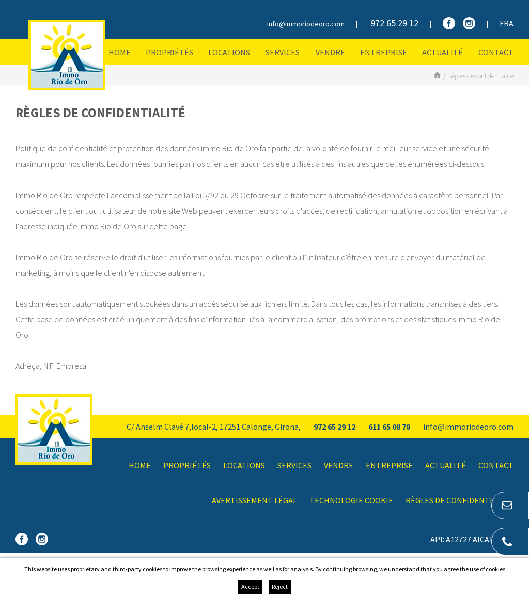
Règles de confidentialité (481, 76)
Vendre (330, 52)
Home (119, 52)
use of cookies (487, 569)
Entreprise (383, 52)
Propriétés (169, 52)
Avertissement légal (254, 500)
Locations (229, 52)
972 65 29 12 (394, 23)
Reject (280, 586)
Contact (496, 52)
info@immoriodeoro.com (306, 23)
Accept (250, 586)
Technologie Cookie (351, 500)
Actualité (442, 52)
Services (283, 52)
